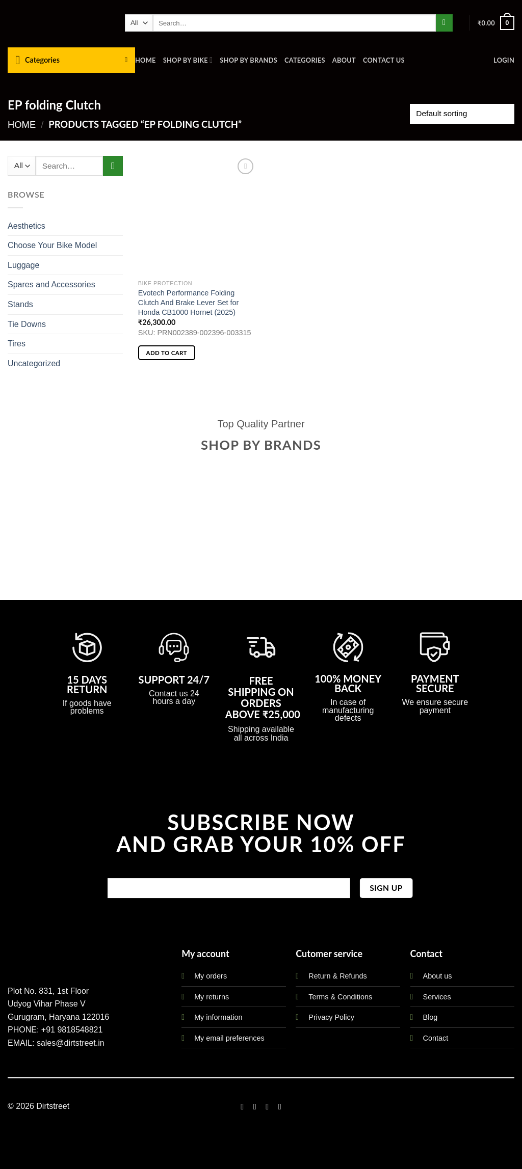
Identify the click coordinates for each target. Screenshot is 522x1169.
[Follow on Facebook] (242, 1106)
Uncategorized (34, 363)
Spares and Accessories (51, 284)
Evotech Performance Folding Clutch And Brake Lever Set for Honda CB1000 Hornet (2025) (188, 302)
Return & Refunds (337, 976)
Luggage (23, 265)
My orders (210, 976)
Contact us (384, 60)
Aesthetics (26, 226)
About (344, 60)
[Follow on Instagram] (255, 1106)
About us (437, 976)
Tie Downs (27, 324)
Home (145, 60)
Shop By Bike (188, 60)
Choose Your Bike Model (52, 245)
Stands (20, 304)
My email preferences (229, 1038)
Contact (436, 1038)
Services (437, 997)
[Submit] (444, 23)
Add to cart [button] (166, 352)
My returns (211, 997)
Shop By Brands (248, 60)
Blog (430, 1017)
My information (218, 1017)
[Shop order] (462, 114)
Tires (16, 343)
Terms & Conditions (340, 997)
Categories (304, 60)
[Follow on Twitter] (267, 1106)
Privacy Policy (331, 1017)
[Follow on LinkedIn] (280, 1106)
